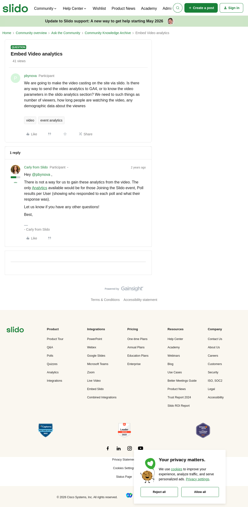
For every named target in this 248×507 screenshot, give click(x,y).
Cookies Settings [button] (124, 468)
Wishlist (99, 8)
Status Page (124, 476)
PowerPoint (94, 339)
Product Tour (55, 339)
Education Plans (137, 355)
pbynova (30, 76)
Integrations (54, 380)
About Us (214, 347)
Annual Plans (135, 347)
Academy (149, 8)
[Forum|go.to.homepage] (15, 8)
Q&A (50, 347)
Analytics (39, 188)
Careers (213, 355)
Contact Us (215, 339)
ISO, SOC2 (215, 380)
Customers (215, 364)
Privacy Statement (124, 459)
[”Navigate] (15, 330)
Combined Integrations (101, 397)
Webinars (173, 355)
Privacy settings (197, 479)
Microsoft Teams (97, 364)
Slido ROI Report (178, 405)
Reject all (159, 492)
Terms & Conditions (105, 300)
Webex (91, 347)
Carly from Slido (36, 167)
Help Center (175, 339)
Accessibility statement (140, 300)
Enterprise (134, 364)
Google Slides (96, 355)
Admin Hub (172, 8)
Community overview (31, 33)
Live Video (94, 380)
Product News (123, 8)
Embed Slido (95, 389)
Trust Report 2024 (179, 397)
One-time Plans (137, 339)
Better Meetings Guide (182, 380)
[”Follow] (107, 451)
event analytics (51, 120)
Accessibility (216, 397)
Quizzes (52, 364)
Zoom (91, 372)
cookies (176, 469)
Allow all (200, 492)
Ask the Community (65, 33)
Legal (211, 389)
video (30, 120)
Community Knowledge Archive (108, 33)
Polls (50, 355)
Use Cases (174, 372)
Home (6, 33)
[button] (201, 8)
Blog (170, 364)
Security (213, 372)
